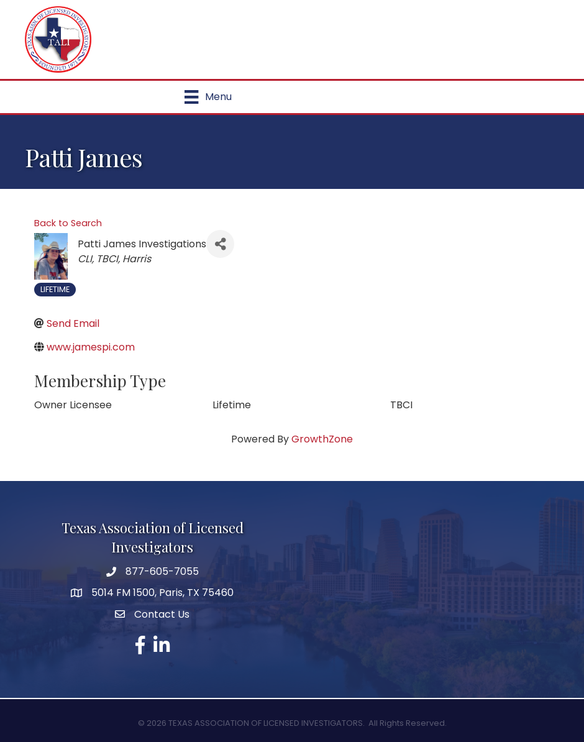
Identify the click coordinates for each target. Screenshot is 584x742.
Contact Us (161, 614)
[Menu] (208, 97)
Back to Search (68, 223)
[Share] (220, 244)
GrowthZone (322, 439)
